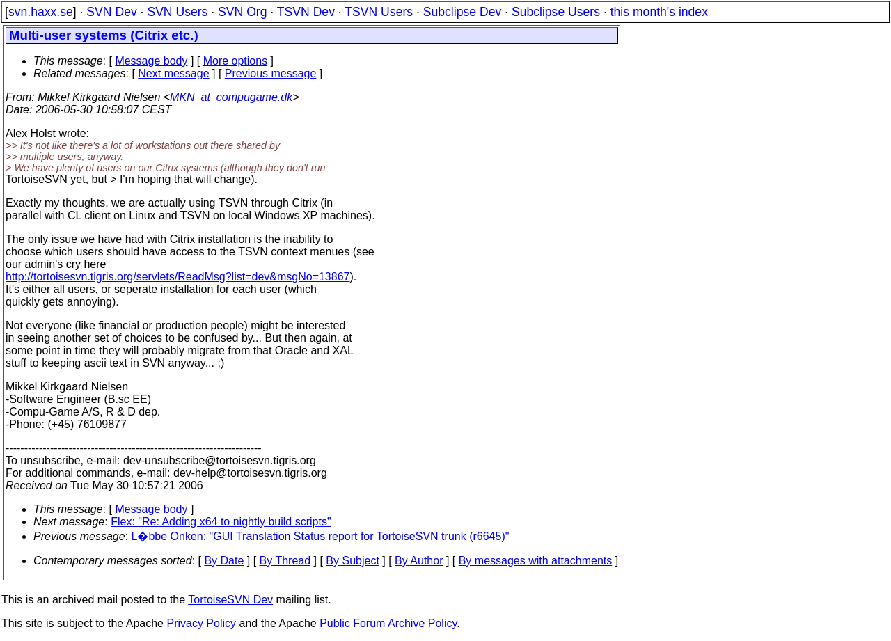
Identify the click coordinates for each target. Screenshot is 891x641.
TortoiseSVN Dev (230, 600)
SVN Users (177, 12)
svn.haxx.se (40, 12)
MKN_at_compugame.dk (231, 97)
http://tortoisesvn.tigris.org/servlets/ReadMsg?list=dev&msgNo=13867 (177, 277)
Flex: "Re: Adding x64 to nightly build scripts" (221, 522)
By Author (419, 561)
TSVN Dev (306, 12)
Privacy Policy (201, 623)
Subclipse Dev (462, 12)
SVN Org (242, 12)
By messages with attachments (536, 561)
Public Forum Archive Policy (388, 623)
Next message (173, 73)
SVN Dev (111, 12)
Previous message (271, 73)
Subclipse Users (556, 12)
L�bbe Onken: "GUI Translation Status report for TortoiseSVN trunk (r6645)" (321, 536)
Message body (151, 61)
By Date (224, 561)
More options (235, 61)
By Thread (285, 561)
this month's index (659, 12)
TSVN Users (379, 12)
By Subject (352, 561)
